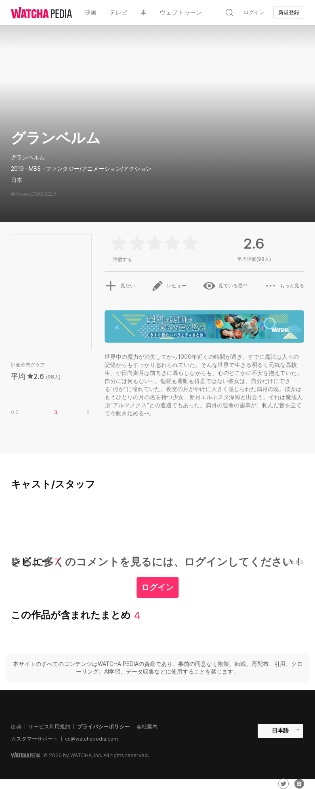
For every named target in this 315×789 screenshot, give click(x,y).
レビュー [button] (168, 286)
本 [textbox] (144, 12)
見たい (119, 286)
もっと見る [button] (284, 286)
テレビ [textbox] (118, 12)
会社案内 (147, 727)
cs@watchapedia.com (91, 739)
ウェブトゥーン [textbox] (181, 12)
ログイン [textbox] (254, 12)
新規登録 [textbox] (288, 12)
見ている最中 (225, 286)
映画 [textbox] (90, 12)
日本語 (280, 730)
